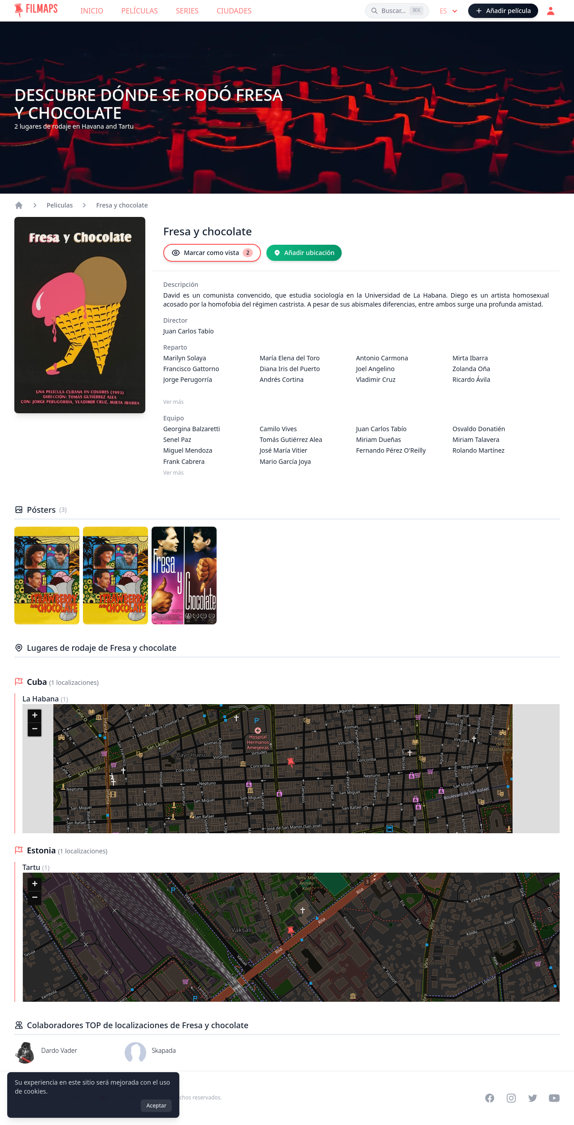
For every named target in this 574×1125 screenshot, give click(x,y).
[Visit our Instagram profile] (511, 1098)
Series (187, 11)
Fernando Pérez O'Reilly (391, 450)
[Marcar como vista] (212, 253)
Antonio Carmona (382, 358)
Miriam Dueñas (378, 439)
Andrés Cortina (282, 379)
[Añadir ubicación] (304, 253)
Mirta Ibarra (470, 358)
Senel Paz (177, 439)
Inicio (92, 11)
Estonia (42, 850)
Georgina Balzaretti (191, 428)
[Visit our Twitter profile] (532, 1098)
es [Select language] (449, 11)
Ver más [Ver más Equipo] (173, 472)
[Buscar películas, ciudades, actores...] (397, 10)
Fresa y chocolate (122, 205)
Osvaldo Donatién (478, 428)
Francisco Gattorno (191, 368)
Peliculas (60, 205)
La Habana (41, 699)
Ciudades (234, 11)
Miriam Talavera (476, 439)
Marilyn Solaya (184, 358)
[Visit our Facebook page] (489, 1098)
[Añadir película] (503, 11)
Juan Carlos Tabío (188, 331)
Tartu (32, 867)
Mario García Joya (285, 461)
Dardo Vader (59, 1050)
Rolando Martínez (478, 450)
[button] (291, 763)
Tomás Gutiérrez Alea (291, 439)
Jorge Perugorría (187, 379)
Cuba (38, 681)
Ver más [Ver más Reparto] (173, 402)
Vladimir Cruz (376, 379)
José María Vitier (283, 450)
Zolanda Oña (471, 368)
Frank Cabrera (183, 461)
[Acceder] (550, 10)
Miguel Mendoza (187, 450)
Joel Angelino (375, 368)
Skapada (164, 1050)
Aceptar (156, 1105)
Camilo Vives (278, 428)
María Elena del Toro (290, 358)
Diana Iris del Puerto (290, 368)
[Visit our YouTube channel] (554, 1098)
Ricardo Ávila (471, 379)
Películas (140, 11)
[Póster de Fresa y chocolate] (46, 575)
